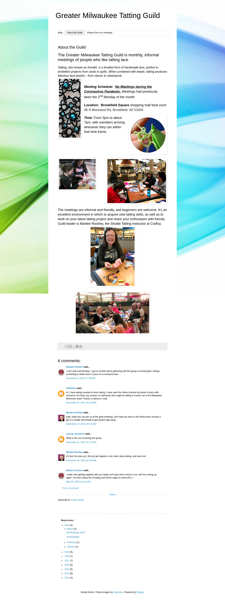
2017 (67, 560)
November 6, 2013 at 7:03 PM (80, 378)
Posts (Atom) (77, 500)
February (72, 542)
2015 (67, 569)
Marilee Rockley (74, 412)
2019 (67, 552)
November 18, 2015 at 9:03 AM (81, 460)
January (71, 546)
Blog (60, 32)
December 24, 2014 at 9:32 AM (81, 424)
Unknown (71, 388)
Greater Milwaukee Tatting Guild (108, 15)
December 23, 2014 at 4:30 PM (81, 402)
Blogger (140, 592)
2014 (67, 573)
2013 (67, 577)
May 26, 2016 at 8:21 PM (78, 481)
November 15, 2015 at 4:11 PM (81, 442)
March (70, 529)
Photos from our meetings (99, 32)
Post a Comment (70, 488)
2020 (67, 525)
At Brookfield (73, 537)
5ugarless (118, 592)
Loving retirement (75, 434)
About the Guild (74, 32)
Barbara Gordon (74, 367)
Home (112, 494)
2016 (67, 565)
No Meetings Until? (76, 532)
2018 (67, 556)
